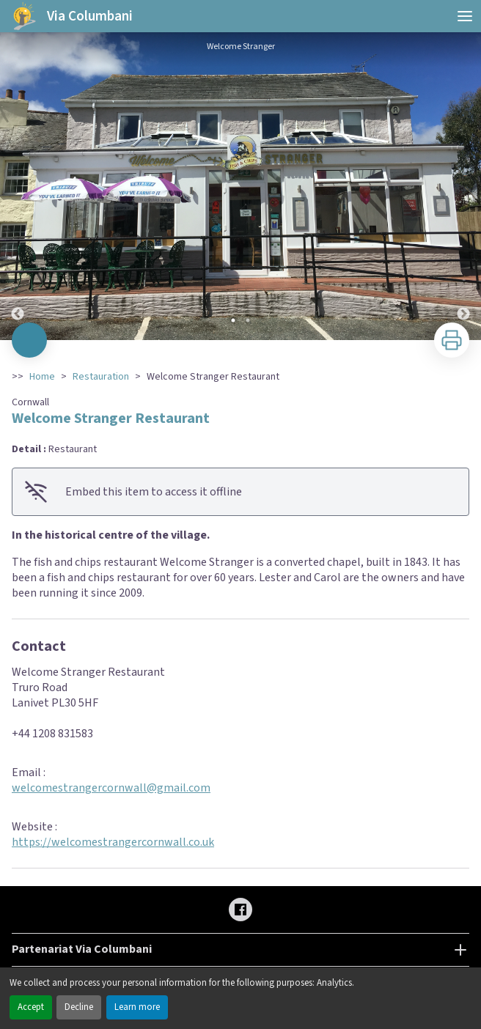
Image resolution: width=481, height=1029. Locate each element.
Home (42, 376)
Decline (79, 1007)
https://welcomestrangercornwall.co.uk (113, 842)
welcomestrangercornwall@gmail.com (111, 788)
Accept (31, 1007)
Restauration (101, 376)
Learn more (137, 1007)
